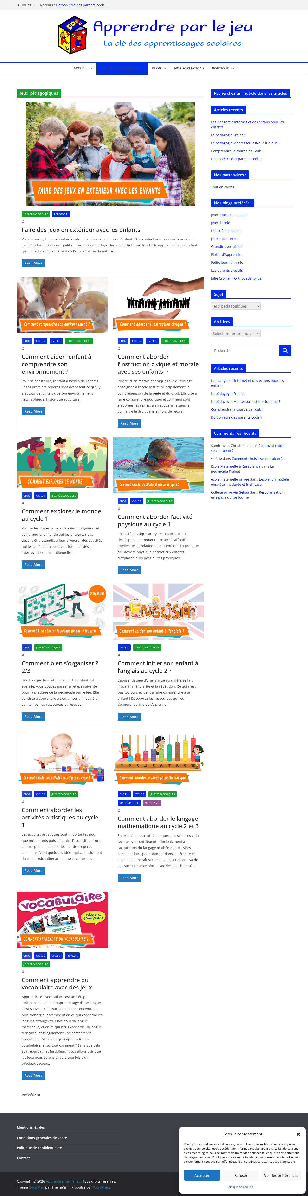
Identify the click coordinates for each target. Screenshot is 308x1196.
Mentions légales (31, 1127)
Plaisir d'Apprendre (226, 254)
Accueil (80, 68)
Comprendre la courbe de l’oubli (237, 151)
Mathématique (129, 803)
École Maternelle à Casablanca (235, 466)
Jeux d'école (220, 222)
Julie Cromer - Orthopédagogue (236, 278)
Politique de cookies (240, 1187)
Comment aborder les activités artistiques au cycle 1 (60, 817)
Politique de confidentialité (39, 1148)
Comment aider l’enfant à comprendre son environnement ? (56, 364)
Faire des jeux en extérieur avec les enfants (81, 229)
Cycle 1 (40, 495)
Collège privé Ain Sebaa (230, 492)
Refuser (240, 1175)
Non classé (152, 803)
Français (72, 955)
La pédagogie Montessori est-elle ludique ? (245, 143)
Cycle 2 (40, 341)
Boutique (220, 68)
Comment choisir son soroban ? (257, 458)
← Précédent (28, 1095)
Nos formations (189, 68)
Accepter (202, 1175)
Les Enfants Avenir (226, 230)
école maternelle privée (230, 479)
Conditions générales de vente (42, 1137)
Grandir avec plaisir (227, 246)
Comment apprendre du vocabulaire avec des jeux (57, 983)
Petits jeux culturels (227, 262)
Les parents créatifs (227, 270)
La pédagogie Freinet (228, 135)
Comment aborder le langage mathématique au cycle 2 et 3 (158, 822)
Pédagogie (61, 214)
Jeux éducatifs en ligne (229, 215)
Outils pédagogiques (119, 68)
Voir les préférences (281, 1175)
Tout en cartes (222, 187)
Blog (156, 68)
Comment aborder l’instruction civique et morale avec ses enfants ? (158, 364)
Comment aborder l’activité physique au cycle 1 (155, 520)
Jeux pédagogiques (36, 214)
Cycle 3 (56, 341)
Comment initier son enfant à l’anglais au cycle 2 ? (158, 666)
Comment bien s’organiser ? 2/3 (60, 666)
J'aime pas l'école (224, 238)
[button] (298, 1134)
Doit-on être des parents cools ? (81, 5)
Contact (23, 1158)
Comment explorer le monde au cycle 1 (61, 514)
